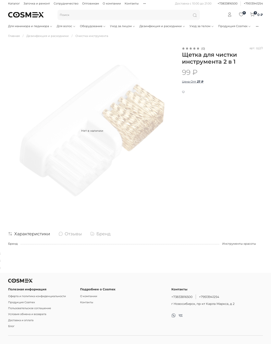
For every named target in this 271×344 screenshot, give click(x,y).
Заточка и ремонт (37, 3)
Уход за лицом (122, 26)
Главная (14, 36)
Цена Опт (193, 81)
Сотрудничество (66, 3)
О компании (112, 3)
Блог (11, 326)
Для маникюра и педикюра (30, 26)
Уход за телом (201, 26)
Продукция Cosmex (234, 26)
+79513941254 (253, 3)
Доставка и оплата (21, 320)
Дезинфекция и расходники (162, 26)
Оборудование (93, 26)
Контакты (132, 3)
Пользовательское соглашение (29, 308)
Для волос (66, 26)
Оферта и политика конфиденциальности (37, 296)
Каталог (14, 3)
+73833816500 (227, 3)
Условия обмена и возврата (27, 314)
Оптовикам (90, 3)
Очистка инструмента (91, 36)
